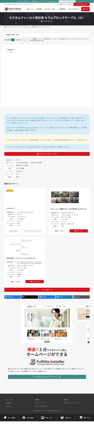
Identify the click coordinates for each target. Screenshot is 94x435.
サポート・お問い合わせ (41, 406)
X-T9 (18, 160)
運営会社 (66, 399)
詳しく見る (13, 231)
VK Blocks (19, 214)
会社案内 (19, 274)
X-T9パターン (10, 208)
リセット (25, 39)
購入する (84, 417)
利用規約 (37, 399)
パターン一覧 (8, 399)
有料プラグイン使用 (22, 165)
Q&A (18, 223)
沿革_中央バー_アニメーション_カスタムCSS (20, 258)
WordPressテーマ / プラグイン (71, 403)
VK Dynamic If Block (22, 162)
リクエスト (8, 406)
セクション (19, 171)
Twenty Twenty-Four (25, 263)
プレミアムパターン (21, 216)
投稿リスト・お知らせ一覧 (67, 223)
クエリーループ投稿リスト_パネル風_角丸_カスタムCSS (68, 209)
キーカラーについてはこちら (67, 1)
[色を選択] (13, 39)
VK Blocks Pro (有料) (36, 162)
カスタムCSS (74, 214)
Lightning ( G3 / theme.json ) (27, 212)
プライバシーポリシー (40, 403)
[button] (47, 377)
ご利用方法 (8, 403)
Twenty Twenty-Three (36, 263)
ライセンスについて (81, 4)
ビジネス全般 (20, 168)
